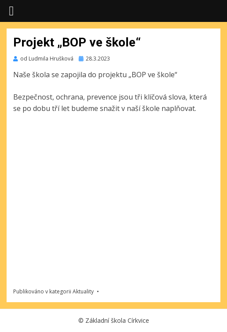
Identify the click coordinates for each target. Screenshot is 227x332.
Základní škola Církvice (117, 320)
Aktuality (83, 291)
